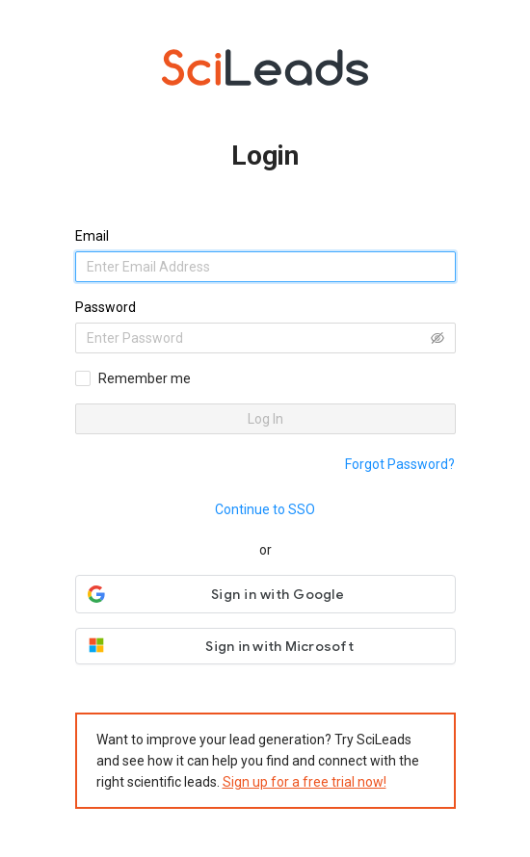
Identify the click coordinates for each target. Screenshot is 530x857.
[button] (265, 594)
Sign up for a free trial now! (304, 782)
